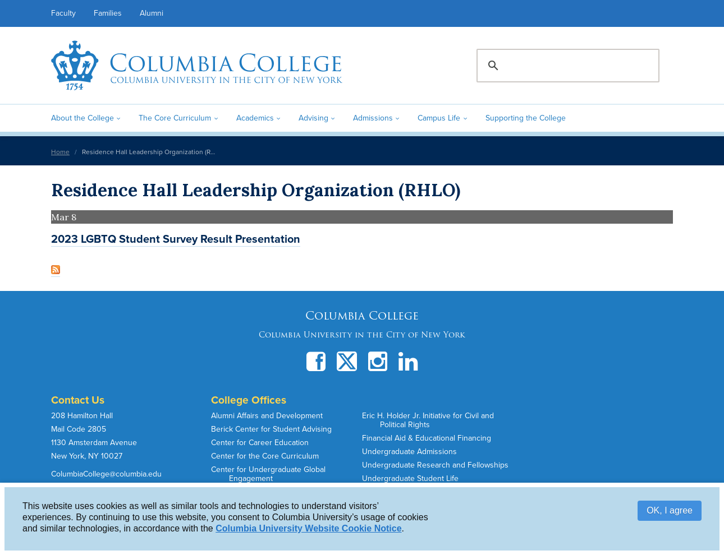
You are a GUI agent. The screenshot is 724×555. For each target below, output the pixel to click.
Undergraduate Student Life (410, 478)
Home (60, 152)
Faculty (63, 13)
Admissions (373, 118)
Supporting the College (525, 118)
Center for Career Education (260, 442)
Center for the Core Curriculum (265, 456)
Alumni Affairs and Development (267, 415)
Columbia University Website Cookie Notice (308, 528)
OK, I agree (670, 510)
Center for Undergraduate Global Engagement (268, 474)
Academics (255, 118)
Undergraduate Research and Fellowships (435, 465)
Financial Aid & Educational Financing (426, 438)
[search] (566, 65)
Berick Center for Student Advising (271, 429)
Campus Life (439, 118)
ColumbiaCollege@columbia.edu (106, 474)
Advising (313, 118)
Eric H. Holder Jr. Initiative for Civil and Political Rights (428, 420)
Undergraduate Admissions (409, 451)
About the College (82, 118)
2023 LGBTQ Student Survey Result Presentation (175, 239)
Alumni (151, 13)
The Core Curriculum (175, 118)
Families (108, 13)
